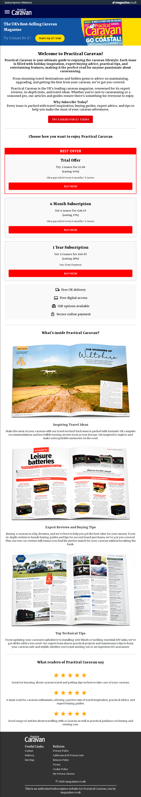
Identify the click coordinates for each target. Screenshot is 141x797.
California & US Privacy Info (68, 755)
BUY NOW (70, 186)
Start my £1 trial (50, 38)
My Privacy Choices (64, 773)
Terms (56, 764)
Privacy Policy (61, 750)
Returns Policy (61, 760)
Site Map (29, 760)
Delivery (29, 755)
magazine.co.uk (75, 781)
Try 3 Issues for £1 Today (70, 119)
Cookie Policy (60, 769)
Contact (29, 750)
